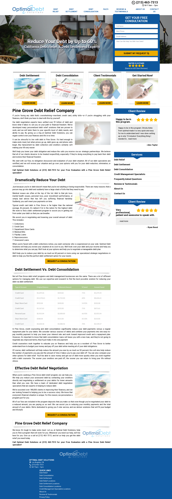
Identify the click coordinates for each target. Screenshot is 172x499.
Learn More (29, 103)
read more (132, 139)
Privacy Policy (93, 481)
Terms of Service (94, 483)
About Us (140, 9)
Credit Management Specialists (129, 174)
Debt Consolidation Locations (99, 467)
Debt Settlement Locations (98, 465)
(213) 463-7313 (145, 2)
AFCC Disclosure (94, 486)
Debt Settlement (71, 10)
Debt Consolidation (91, 10)
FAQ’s (105, 9)
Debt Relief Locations (96, 462)
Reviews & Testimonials (121, 10)
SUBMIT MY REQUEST (136, 53)
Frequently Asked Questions (128, 179)
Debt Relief (56, 10)
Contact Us (154, 10)
